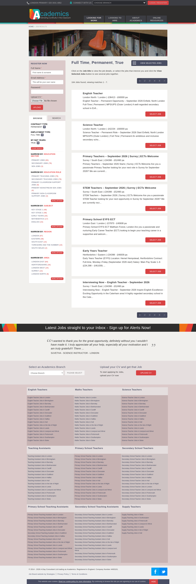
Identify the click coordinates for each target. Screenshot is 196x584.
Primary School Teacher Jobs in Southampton (91, 496)
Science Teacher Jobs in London (133, 398)
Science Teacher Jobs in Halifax (133, 419)
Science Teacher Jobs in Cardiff (133, 410)
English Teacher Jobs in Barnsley (39, 404)
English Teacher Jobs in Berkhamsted (41, 407)
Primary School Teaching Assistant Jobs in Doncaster (46, 530)
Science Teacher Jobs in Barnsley (134, 404)
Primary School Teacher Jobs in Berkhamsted (91, 465)
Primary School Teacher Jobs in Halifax (88, 477)
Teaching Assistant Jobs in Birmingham (41, 459)
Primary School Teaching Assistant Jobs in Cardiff (45, 527)
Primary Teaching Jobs (45, 176)
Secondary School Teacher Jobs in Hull (135, 481)
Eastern (38, 239)
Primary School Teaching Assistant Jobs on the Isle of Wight (49, 542)
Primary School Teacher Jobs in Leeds (88, 487)
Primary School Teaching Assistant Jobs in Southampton (47, 554)
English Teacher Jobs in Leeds (38, 428)
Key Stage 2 (39, 213)
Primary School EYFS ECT (99, 219)
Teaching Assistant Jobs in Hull (38, 481)
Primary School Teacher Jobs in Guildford (89, 474)
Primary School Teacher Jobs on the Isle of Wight (92, 484)
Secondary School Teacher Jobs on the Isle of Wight (140, 484)
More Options (57, 200)
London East (40, 262)
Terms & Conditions (79, 574)
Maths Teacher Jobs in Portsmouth (87, 434)
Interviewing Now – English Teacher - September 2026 (116, 282)
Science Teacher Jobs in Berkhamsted (135, 407)
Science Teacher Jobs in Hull (132, 422)
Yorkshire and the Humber (47, 245)
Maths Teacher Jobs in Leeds (85, 428)
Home (31, 27)
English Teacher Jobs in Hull (38, 422)
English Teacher (93, 93)
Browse (37, 118)
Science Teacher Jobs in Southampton (135, 437)
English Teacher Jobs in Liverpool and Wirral (43, 431)
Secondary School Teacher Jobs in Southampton (139, 496)
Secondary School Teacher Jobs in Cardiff (136, 468)
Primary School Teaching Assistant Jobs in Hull (44, 539)
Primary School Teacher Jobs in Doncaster (90, 471)
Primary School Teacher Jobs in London (89, 456)
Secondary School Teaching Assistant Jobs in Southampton (96, 557)
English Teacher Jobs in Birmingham (40, 401)
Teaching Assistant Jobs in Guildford (40, 474)
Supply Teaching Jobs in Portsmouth (134, 521)
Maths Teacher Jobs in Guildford (86, 416)
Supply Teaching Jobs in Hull (132, 533)
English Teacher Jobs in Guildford (39, 416)
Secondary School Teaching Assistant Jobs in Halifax (46, 536)
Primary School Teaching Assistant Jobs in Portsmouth (47, 551)
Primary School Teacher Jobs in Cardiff (88, 468)
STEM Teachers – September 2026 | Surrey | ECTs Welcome (119, 187)
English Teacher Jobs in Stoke (38, 440)
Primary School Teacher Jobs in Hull (87, 481)
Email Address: (38, 78)
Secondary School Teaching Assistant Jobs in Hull (92, 539)
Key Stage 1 (39, 210)
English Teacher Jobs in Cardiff (38, 410)
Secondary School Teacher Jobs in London (137, 456)
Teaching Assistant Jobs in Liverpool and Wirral (44, 490)
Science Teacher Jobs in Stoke (133, 440)
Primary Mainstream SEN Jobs (47, 189)
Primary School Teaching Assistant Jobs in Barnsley (46, 521)
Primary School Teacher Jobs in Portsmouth (90, 493)
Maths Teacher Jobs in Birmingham (87, 401)
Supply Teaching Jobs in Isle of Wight (135, 530)
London (37, 236)
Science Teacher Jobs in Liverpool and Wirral (137, 431)
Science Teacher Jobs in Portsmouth (135, 434)
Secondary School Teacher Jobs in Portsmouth (138, 493)
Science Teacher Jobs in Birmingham (135, 401)
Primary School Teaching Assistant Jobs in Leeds (45, 545)
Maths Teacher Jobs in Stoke (85, 440)
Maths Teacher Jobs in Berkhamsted (88, 407)
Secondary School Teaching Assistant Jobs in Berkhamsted (96, 524)
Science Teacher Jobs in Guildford (134, 416)
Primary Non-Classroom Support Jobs (44, 194)
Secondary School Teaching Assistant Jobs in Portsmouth (95, 553)
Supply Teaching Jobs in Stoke (132, 515)
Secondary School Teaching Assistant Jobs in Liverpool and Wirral (96, 549)
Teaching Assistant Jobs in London (40, 456)
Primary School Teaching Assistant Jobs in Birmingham (47, 518)
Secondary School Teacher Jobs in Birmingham (138, 459)
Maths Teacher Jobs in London (85, 398)
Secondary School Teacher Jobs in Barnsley (137, 462)
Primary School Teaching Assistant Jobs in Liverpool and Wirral (50, 548)
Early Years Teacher (95, 250)
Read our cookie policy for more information (75, 581)
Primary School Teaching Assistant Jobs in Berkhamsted (47, 524)
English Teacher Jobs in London (39, 398)
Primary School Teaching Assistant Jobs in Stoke (45, 557)
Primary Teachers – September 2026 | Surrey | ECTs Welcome (121, 156)
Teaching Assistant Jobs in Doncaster (41, 471)
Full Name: (36, 68)
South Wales (39, 248)
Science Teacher (93, 124)
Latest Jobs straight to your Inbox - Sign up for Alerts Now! (98, 327)
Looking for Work (94, 19)
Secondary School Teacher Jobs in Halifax (136, 477)
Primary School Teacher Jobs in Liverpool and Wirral (93, 490)
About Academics (136, 19)
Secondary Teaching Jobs (47, 179)
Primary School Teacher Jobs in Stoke (88, 499)
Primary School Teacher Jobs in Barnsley (89, 462)
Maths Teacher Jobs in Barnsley (86, 404)
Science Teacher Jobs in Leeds (133, 428)
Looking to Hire (114, 19)
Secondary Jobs (42, 163)
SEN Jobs (37, 166)
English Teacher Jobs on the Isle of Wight (42, 425)
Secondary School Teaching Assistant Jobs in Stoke (93, 560)
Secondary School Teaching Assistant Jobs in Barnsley (94, 521)
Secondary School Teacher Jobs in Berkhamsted (139, 465)
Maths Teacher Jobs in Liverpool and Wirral (90, 431)
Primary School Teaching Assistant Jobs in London (45, 515)
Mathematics (40, 219)
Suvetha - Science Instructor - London (75, 353)
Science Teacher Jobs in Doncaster (134, 413)
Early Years (40, 216)
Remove (44, 127)
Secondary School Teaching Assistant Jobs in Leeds (93, 545)
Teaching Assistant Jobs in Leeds (39, 487)
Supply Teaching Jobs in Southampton (135, 518)
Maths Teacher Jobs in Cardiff (85, 410)
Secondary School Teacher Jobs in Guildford (137, 474)
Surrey (37, 271)
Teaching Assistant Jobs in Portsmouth (41, 493)
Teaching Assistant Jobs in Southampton (42, 496)
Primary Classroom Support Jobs (46, 183)
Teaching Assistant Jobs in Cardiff (39, 468)
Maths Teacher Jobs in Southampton (88, 437)
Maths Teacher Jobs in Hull (84, 422)
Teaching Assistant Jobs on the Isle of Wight (43, 484)
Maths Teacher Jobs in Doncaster (86, 413)
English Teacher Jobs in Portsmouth (40, 434)
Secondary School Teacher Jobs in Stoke (136, 499)
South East (39, 242)
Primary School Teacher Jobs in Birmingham (90, 459)
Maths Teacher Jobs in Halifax (85, 419)
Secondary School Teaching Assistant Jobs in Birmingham (95, 518)
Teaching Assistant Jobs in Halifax (40, 477)
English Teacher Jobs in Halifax (39, 419)
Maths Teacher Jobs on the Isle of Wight (89, 425)
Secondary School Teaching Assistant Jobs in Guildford (47, 533)
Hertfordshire (41, 265)
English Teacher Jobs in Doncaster (40, 413)
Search (56, 118)
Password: (36, 87)
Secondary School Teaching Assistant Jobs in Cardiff (93, 527)
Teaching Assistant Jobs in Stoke (39, 499)
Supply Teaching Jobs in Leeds (133, 527)
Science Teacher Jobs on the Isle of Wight (136, 425)
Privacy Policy (63, 574)
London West (40, 268)
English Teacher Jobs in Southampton (41, 437)
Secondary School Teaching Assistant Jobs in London (93, 515)
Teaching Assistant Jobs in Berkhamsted (42, 465)
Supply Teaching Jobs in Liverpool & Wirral (137, 524)
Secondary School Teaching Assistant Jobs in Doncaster (94, 530)
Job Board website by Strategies (42, 574)
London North (40, 274)
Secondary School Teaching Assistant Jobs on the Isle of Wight (97, 542)
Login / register (158, 3)
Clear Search (37, 148)
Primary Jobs (40, 160)
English (37, 222)
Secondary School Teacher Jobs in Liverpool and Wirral (141, 490)
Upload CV (146, 373)
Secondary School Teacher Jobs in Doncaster (138, 471)
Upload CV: (36, 97)
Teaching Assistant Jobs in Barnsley (40, 462)
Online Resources (156, 19)
